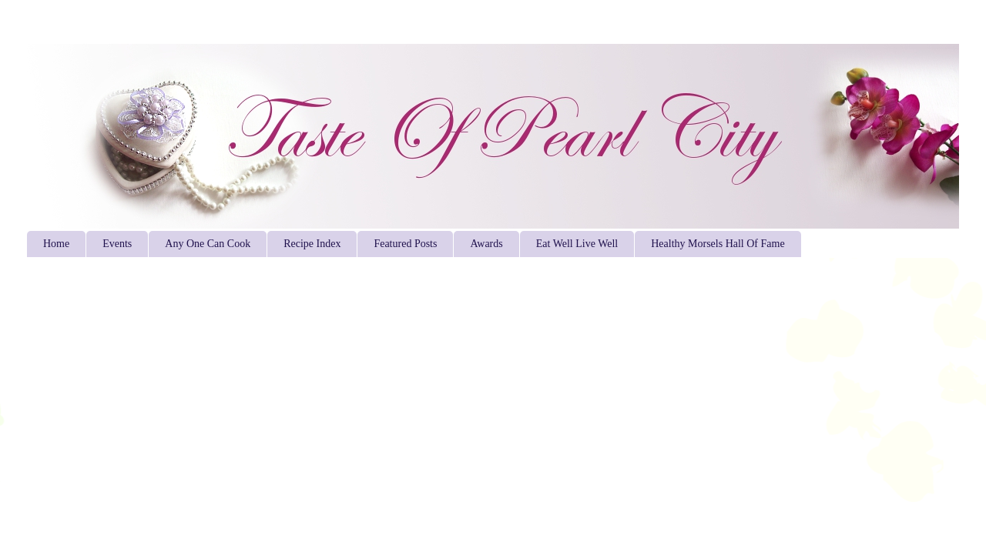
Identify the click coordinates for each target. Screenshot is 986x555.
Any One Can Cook (207, 243)
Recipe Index (311, 243)
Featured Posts (405, 243)
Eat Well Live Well (577, 243)
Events (117, 243)
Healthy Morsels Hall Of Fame (717, 243)
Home (56, 243)
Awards (486, 243)
